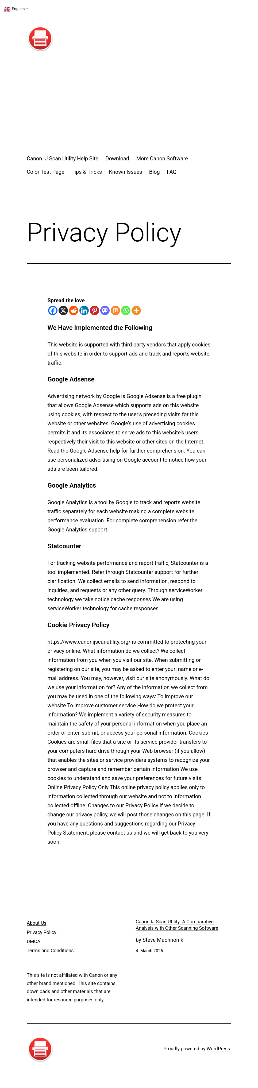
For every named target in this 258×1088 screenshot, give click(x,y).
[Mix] (115, 310)
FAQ (171, 172)
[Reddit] (73, 310)
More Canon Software (162, 158)
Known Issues (125, 172)
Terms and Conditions (50, 950)
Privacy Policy (41, 932)
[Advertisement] (129, 104)
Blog (154, 172)
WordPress (218, 1048)
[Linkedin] (84, 310)
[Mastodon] (105, 310)
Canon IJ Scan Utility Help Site (62, 158)
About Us (36, 923)
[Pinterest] (94, 310)
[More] (136, 310)
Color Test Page (45, 172)
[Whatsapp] (125, 310)
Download (117, 158)
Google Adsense (145, 396)
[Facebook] (52, 310)
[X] (63, 310)
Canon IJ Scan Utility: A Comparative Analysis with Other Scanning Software (177, 925)
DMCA (33, 941)
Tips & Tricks (86, 172)
